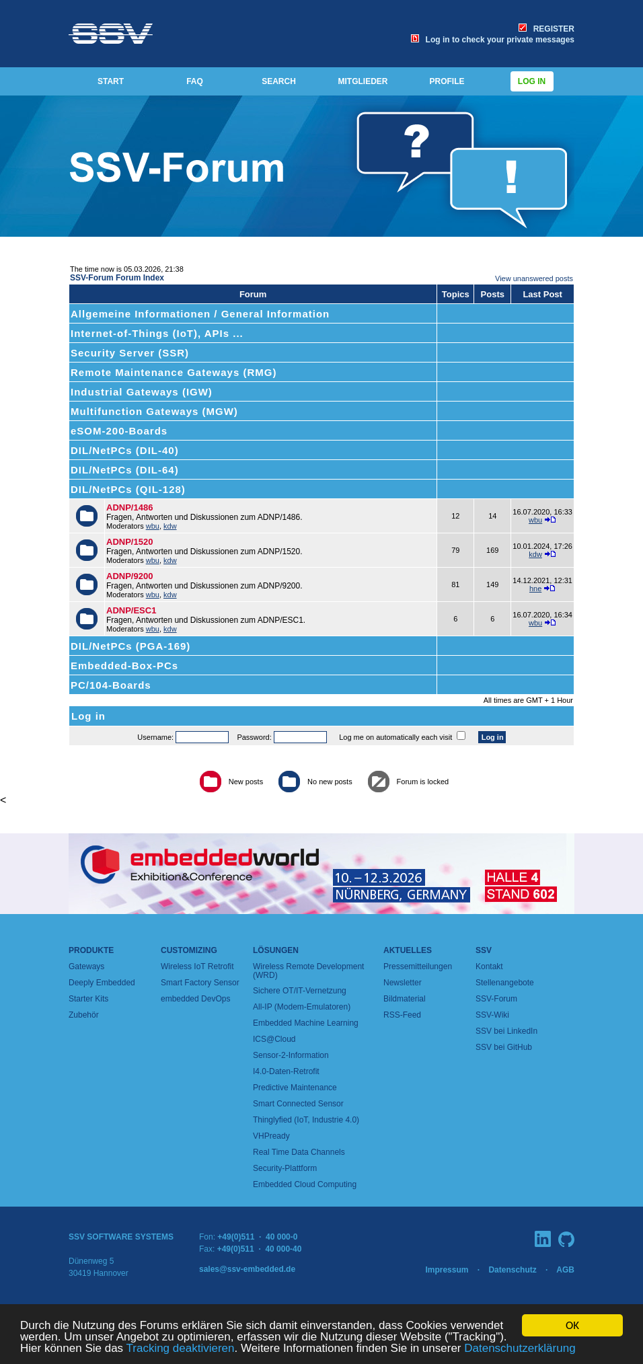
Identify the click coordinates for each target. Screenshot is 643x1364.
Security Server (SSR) (130, 352)
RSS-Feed (402, 1015)
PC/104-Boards (111, 685)
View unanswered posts (534, 278)
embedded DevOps (195, 998)
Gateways (86, 966)
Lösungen (276, 950)
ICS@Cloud (274, 1039)
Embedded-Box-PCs (124, 665)
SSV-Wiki (492, 1015)
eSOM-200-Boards (119, 431)
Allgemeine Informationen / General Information (200, 313)
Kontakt (489, 966)
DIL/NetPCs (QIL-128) (128, 489)
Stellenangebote (505, 982)
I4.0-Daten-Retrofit (286, 1071)
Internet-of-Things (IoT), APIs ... (157, 333)
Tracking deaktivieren (180, 1348)
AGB (565, 1270)
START (111, 81)
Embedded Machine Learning (305, 1023)
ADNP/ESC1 (131, 610)
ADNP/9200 (129, 576)
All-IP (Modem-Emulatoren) (301, 1007)
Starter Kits (88, 998)
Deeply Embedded (102, 982)
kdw (170, 526)
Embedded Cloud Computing (304, 1184)
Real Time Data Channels (299, 1152)
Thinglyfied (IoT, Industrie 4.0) (306, 1120)
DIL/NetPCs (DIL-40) (125, 450)
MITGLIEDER (363, 81)
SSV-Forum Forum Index (117, 277)
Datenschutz (512, 1270)
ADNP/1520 (129, 542)
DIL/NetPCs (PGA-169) (130, 646)
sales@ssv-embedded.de (247, 1269)
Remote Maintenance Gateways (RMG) (173, 372)
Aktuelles (407, 950)
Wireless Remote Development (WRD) (308, 971)
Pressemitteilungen (417, 966)
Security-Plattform (285, 1168)
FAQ (194, 81)
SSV (484, 950)
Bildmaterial (404, 998)
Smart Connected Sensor (298, 1103)
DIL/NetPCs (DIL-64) (125, 470)
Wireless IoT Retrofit (197, 966)
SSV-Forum (496, 998)
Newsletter (402, 982)
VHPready (271, 1136)
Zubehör (84, 1015)
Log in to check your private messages (492, 39)
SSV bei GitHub (504, 1047)
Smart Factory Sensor (200, 982)
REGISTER (546, 29)
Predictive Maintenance (295, 1087)
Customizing (189, 950)
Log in (532, 81)
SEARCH (279, 81)
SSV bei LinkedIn (506, 1031)
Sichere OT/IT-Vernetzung (299, 990)
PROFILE (446, 81)
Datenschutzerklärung (519, 1348)
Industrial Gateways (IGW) (142, 391)
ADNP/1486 (129, 507)
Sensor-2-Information (291, 1055)
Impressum (446, 1270)
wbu (152, 526)
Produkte (91, 950)
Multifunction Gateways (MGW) (154, 411)
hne (535, 588)
